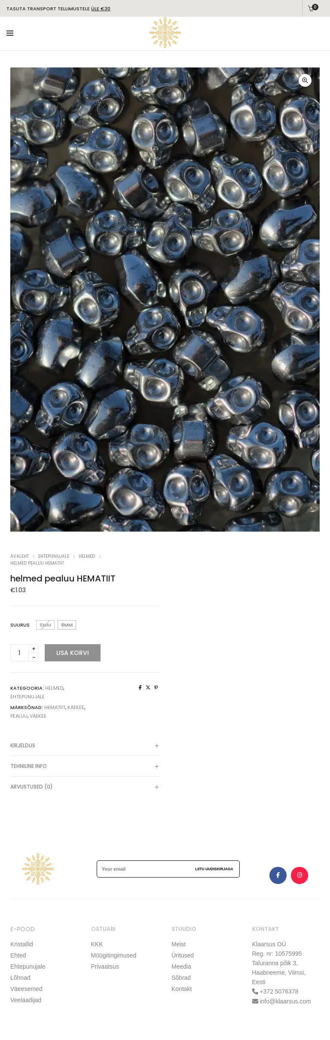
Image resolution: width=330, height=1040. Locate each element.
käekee (75, 707)
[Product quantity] (24, 652)
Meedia (181, 965)
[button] (304, 80)
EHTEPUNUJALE (53, 556)
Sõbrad (181, 976)
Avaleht (19, 556)
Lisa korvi (72, 652)
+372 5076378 (278, 991)
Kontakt (181, 987)
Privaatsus (105, 965)
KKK (97, 944)
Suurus (20, 624)
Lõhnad (20, 976)
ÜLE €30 (100, 8)
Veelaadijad (25, 997)
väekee (38, 716)
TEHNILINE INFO (84, 767)
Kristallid (21, 944)
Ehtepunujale (28, 965)
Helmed (87, 556)
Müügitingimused (114, 954)
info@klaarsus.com (285, 1000)
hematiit (54, 707)
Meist (178, 944)
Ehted (18, 954)
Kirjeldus (84, 746)
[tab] (84, 745)
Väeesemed (26, 987)
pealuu (19, 716)
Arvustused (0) (84, 787)
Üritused (182, 954)
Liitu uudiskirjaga (214, 869)
